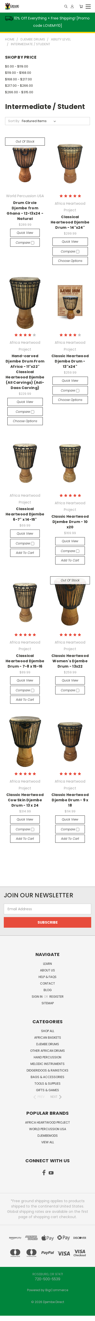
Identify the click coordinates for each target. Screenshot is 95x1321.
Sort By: (14, 121)
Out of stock (25, 141)
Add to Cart (25, 553)
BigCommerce (56, 1290)
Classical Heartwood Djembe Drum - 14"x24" (70, 222)
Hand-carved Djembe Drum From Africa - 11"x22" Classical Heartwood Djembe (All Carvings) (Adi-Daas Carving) (25, 371)
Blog (48, 990)
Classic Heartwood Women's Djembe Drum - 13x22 (70, 661)
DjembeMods (47, 1135)
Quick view (25, 233)
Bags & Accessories (47, 1077)
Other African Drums (47, 1051)
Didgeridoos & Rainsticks (47, 1070)
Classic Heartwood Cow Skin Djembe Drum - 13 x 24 (25, 800)
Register (56, 996)
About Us (47, 970)
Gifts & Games (47, 1090)
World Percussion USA (47, 1129)
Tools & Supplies (47, 1083)
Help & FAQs (47, 977)
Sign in (37, 996)
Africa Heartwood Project (47, 1122)
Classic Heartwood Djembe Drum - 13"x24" (70, 361)
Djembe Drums (47, 1044)
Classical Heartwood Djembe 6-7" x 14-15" (25, 514)
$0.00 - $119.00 (16, 66)
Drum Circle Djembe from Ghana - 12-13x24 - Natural (25, 210)
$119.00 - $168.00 (18, 72)
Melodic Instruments (47, 1064)
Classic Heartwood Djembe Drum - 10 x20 (70, 522)
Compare (25, 242)
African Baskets (47, 1037)
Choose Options (70, 261)
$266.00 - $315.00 (19, 92)
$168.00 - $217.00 (18, 79)
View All (47, 1142)
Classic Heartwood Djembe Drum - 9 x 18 (70, 800)
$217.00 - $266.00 (19, 85)
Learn (47, 964)
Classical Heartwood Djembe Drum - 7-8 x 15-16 (25, 661)
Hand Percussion (47, 1057)
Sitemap (48, 1003)
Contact (47, 983)
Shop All (47, 1031)
